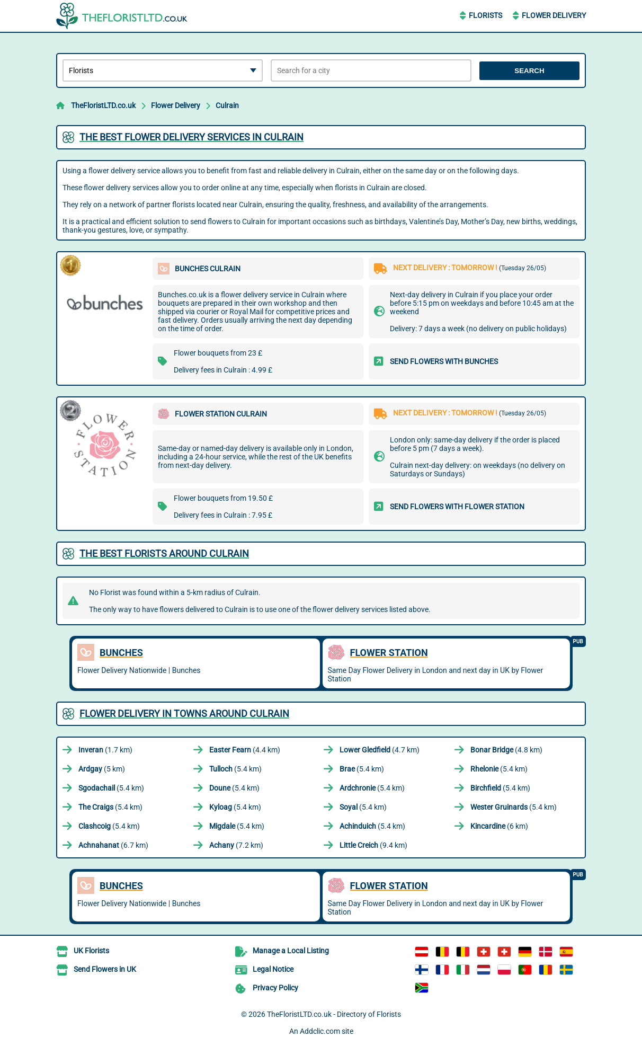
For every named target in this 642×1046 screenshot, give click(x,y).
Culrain (227, 105)
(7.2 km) (236, 845)
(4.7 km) (380, 750)
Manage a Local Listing (291, 950)
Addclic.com (320, 1031)
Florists (485, 15)
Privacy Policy (275, 987)
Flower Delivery (554, 15)
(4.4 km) (244, 750)
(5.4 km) (235, 769)
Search (529, 71)
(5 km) (101, 769)
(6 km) (499, 826)
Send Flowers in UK (105, 969)
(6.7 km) (113, 845)
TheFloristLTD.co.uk (103, 105)
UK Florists (91, 950)
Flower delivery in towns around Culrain (184, 713)
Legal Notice (273, 969)
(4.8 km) (506, 750)
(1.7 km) (105, 750)
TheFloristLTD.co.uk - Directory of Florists (334, 1014)
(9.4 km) (373, 845)
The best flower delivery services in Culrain (191, 137)
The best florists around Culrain (164, 553)
